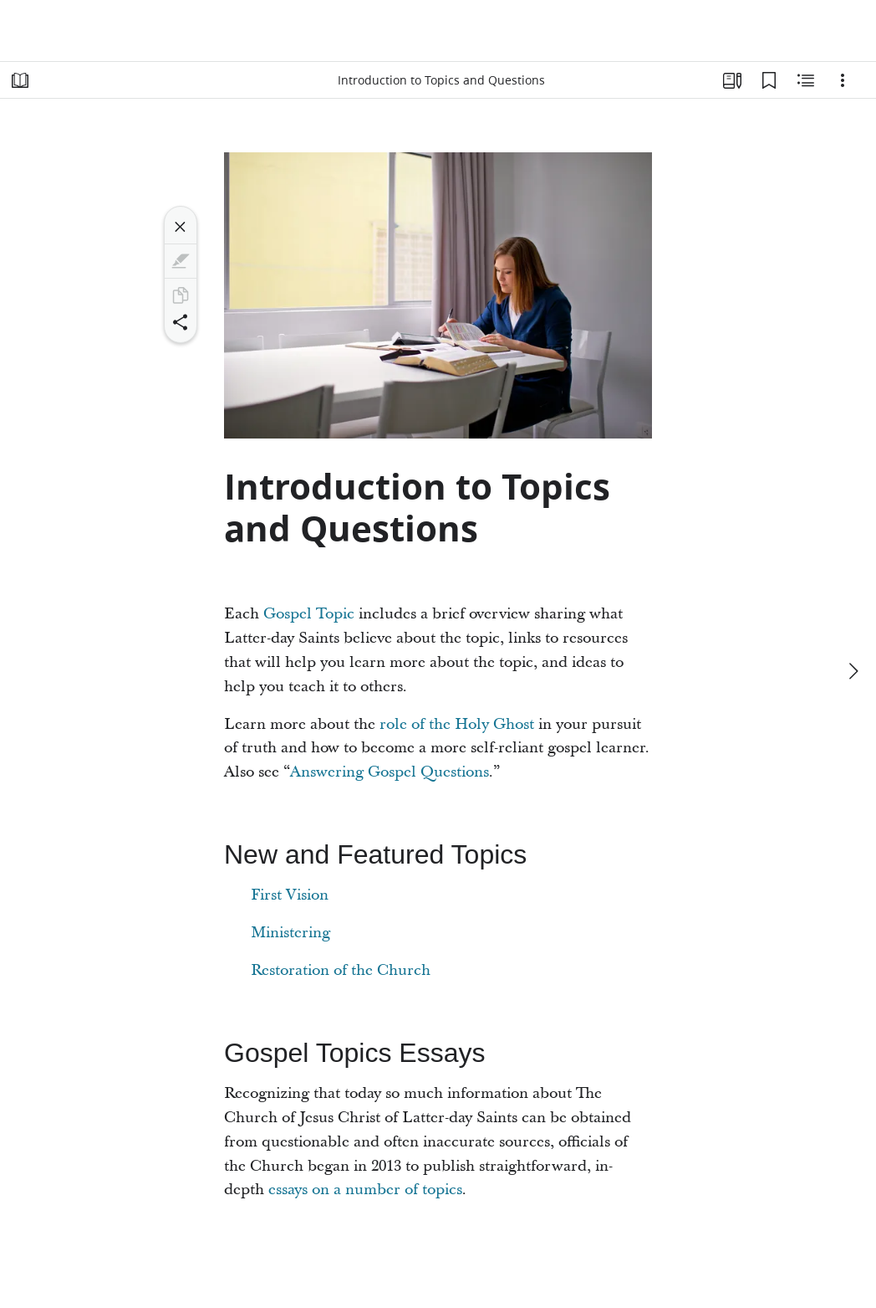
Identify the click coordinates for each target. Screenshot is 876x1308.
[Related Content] (806, 80)
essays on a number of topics (365, 1189)
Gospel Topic (308, 613)
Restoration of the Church (340, 970)
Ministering (290, 932)
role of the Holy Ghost (456, 724)
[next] (852, 671)
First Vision (289, 895)
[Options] (842, 80)
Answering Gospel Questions (389, 772)
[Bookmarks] (769, 80)
